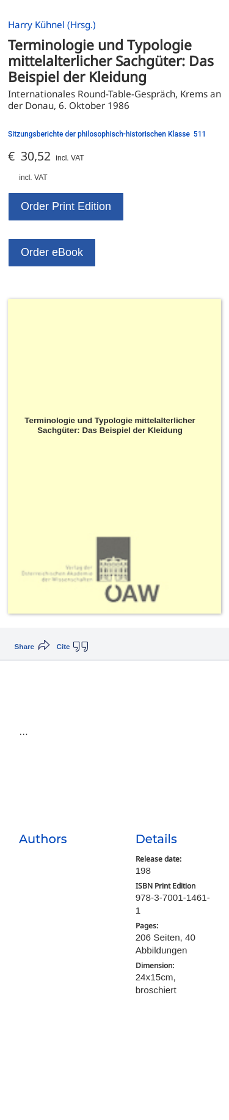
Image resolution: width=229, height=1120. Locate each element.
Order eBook (52, 252)
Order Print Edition (66, 206)
